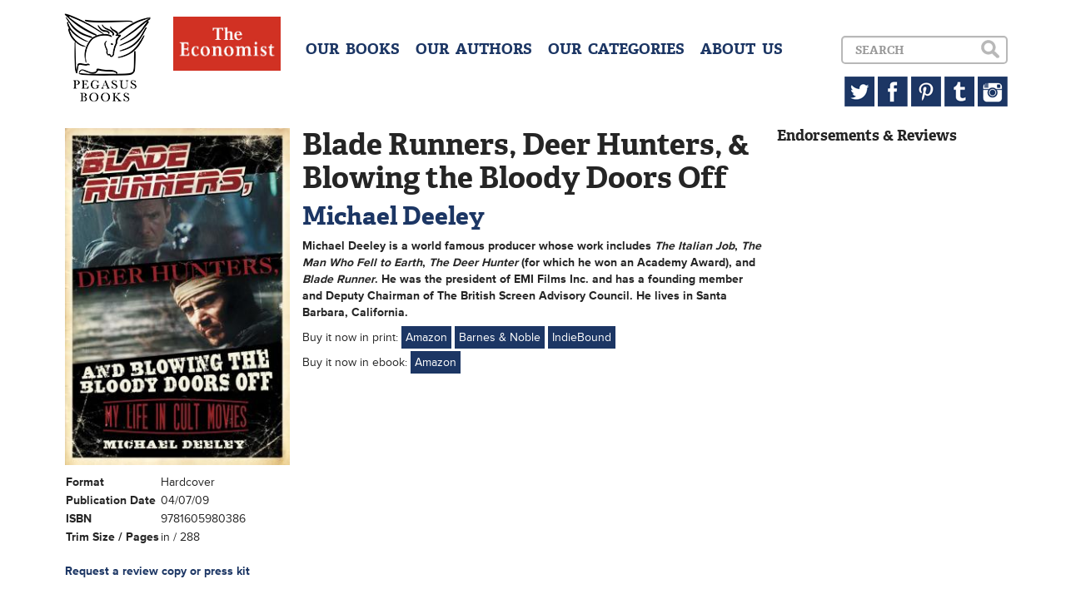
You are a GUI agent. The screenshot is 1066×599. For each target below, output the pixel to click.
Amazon (426, 337)
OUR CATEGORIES (616, 49)
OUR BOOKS (353, 49)
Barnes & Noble (499, 337)
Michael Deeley (393, 216)
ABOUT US (741, 49)
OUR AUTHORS (474, 49)
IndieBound (581, 337)
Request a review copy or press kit (157, 571)
